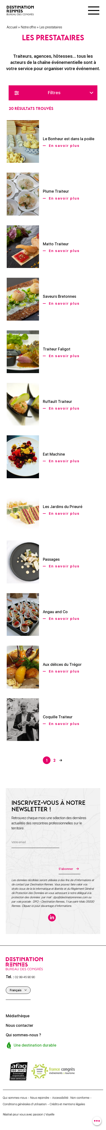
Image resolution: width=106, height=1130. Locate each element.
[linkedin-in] (52, 917)
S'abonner (65, 869)
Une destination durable (31, 1045)
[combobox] (97, 1121)
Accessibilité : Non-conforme (70, 1097)
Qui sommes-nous (15, 1097)
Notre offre (28, 27)
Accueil (12, 27)
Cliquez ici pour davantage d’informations (46, 906)
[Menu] (93, 10)
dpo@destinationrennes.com (70, 897)
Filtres (54, 92)
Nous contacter (19, 1025)
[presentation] (47, 865)
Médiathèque (17, 1016)
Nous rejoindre (39, 1097)
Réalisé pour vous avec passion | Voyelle (28, 1114)
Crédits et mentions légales (67, 1104)
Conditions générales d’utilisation (25, 1104)
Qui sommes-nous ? (23, 1035)
